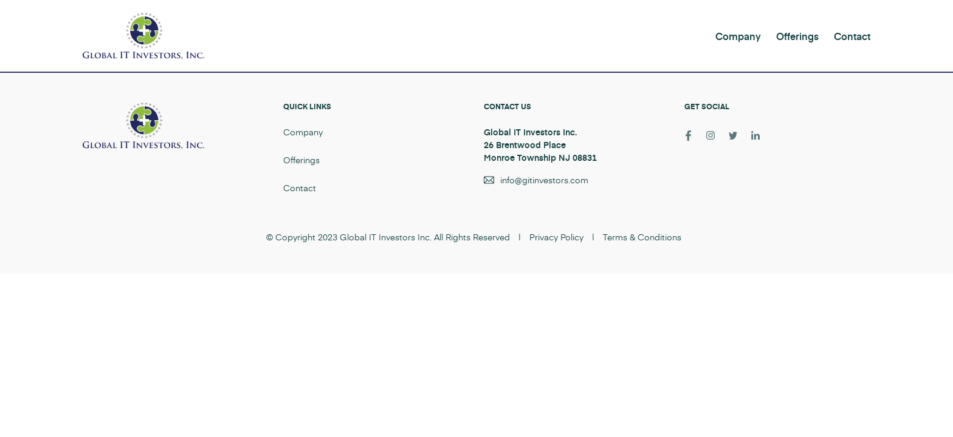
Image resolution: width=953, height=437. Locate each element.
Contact (852, 35)
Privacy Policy (556, 237)
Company (738, 35)
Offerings (797, 35)
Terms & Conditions (642, 237)
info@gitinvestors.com (544, 180)
